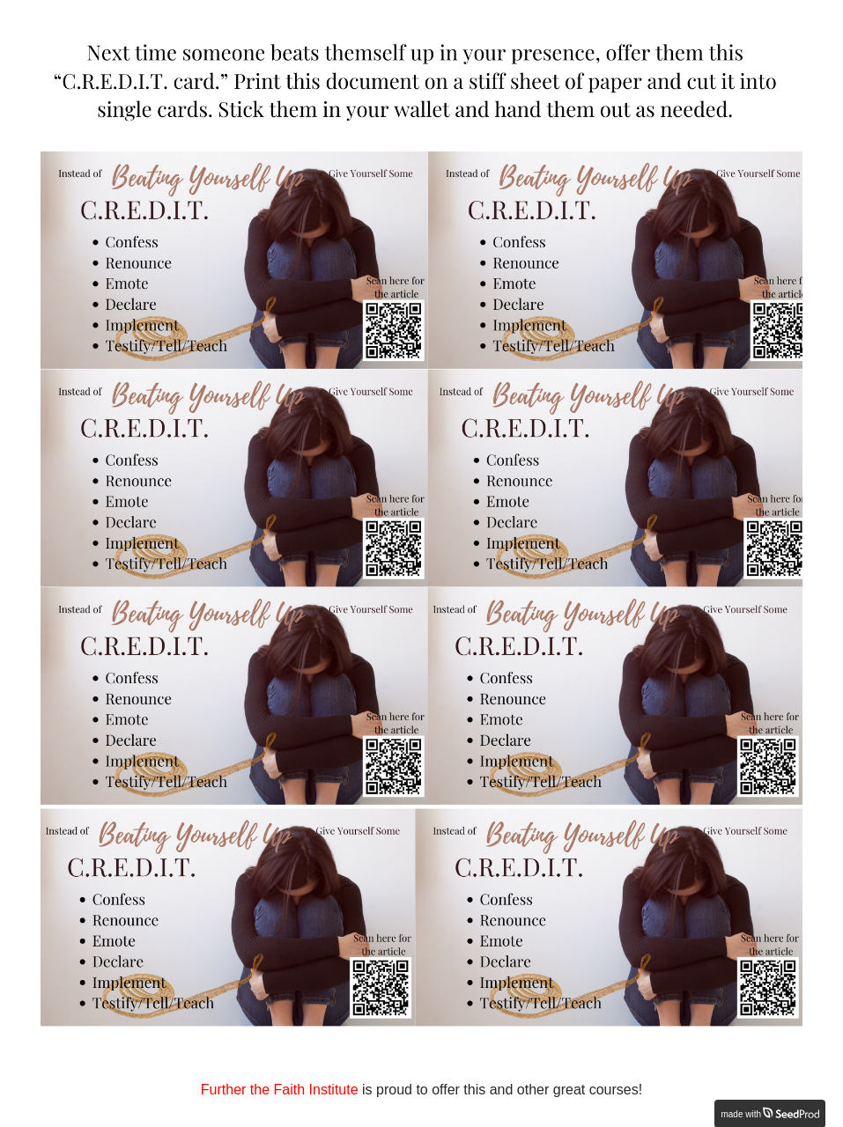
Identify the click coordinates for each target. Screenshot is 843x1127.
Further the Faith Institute (280, 1089)
